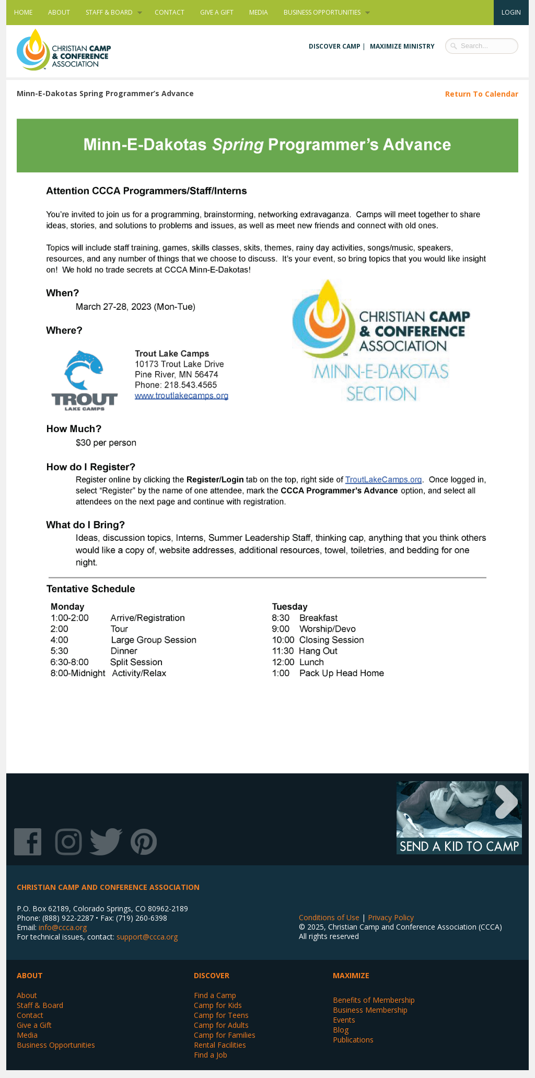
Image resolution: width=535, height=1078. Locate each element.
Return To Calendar (481, 94)
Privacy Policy (391, 917)
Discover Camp (334, 46)
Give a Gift (217, 12)
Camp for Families (224, 1035)
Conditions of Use (329, 917)
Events (344, 1020)
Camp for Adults (221, 1025)
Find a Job (210, 1055)
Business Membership (370, 1010)
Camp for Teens (221, 1015)
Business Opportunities (323, 12)
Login (511, 12)
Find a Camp (215, 995)
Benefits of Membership (374, 1000)
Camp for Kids (218, 1005)
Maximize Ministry (402, 46)
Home (23, 12)
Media (258, 12)
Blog (340, 1030)
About (59, 12)
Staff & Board (110, 12)
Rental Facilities (220, 1045)
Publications (353, 1040)
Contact (169, 12)
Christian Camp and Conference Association (74, 50)
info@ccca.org (63, 927)
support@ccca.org (147, 937)
